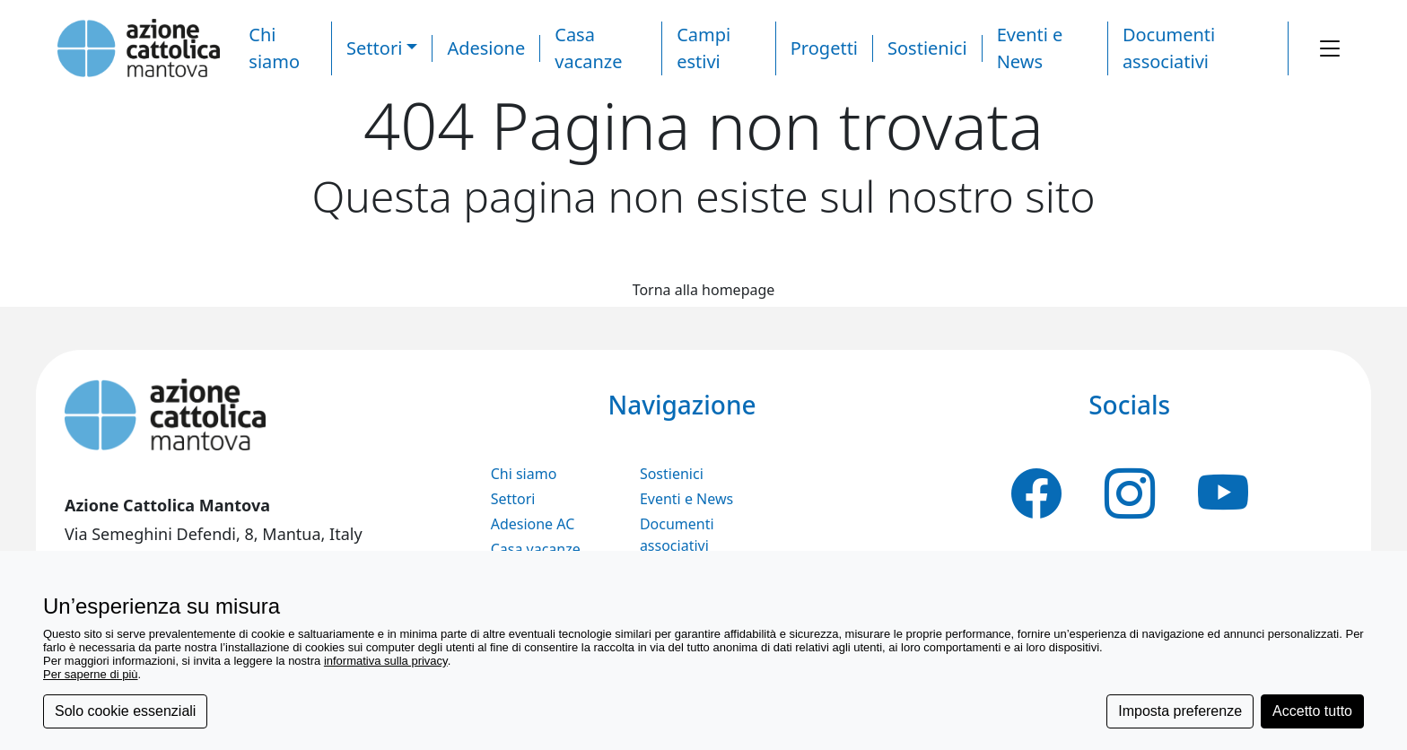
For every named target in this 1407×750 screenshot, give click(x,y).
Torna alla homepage (704, 290)
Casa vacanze (536, 549)
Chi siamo (524, 474)
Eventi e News (686, 499)
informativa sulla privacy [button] (386, 660)
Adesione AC (533, 524)
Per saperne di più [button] (90, 674)
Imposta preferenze (1180, 711)
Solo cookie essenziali (125, 711)
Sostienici (927, 48)
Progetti (824, 48)
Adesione (486, 48)
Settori (513, 499)
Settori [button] (374, 48)
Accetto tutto (1312, 711)
